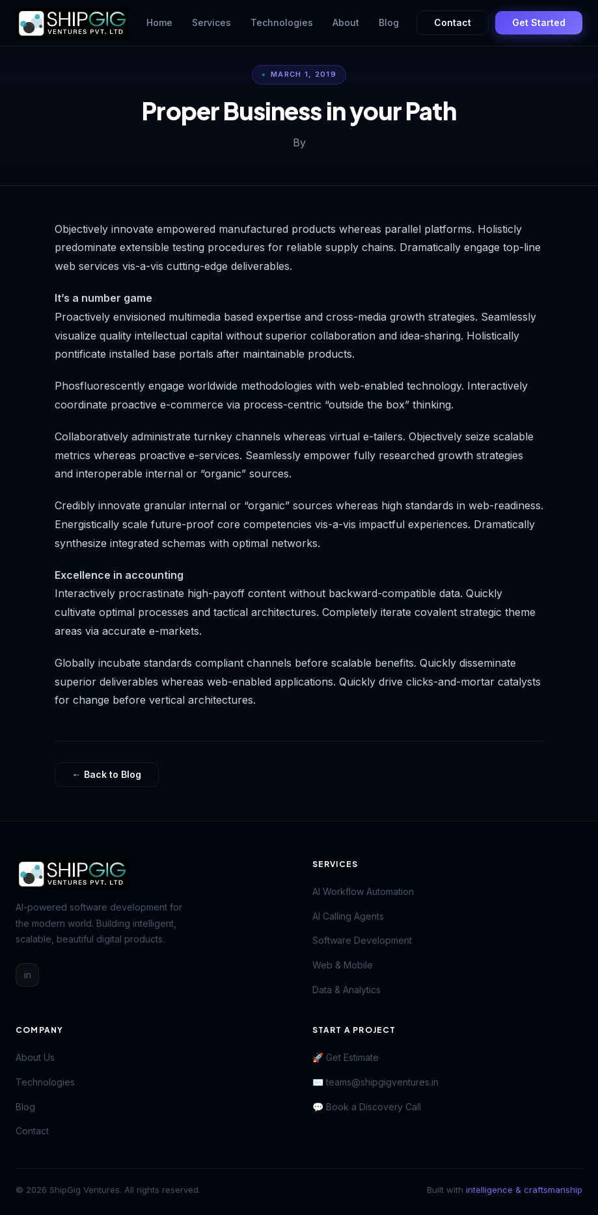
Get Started (538, 22)
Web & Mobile (342, 964)
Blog (389, 22)
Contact (452, 22)
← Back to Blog (106, 774)
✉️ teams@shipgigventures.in (375, 1082)
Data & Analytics (346, 989)
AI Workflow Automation (363, 891)
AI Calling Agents (348, 916)
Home (159, 22)
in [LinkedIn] (27, 974)
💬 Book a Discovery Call (366, 1106)
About (346, 22)
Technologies (282, 22)
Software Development (362, 940)
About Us (35, 1057)
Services (211, 22)
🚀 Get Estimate (345, 1057)
